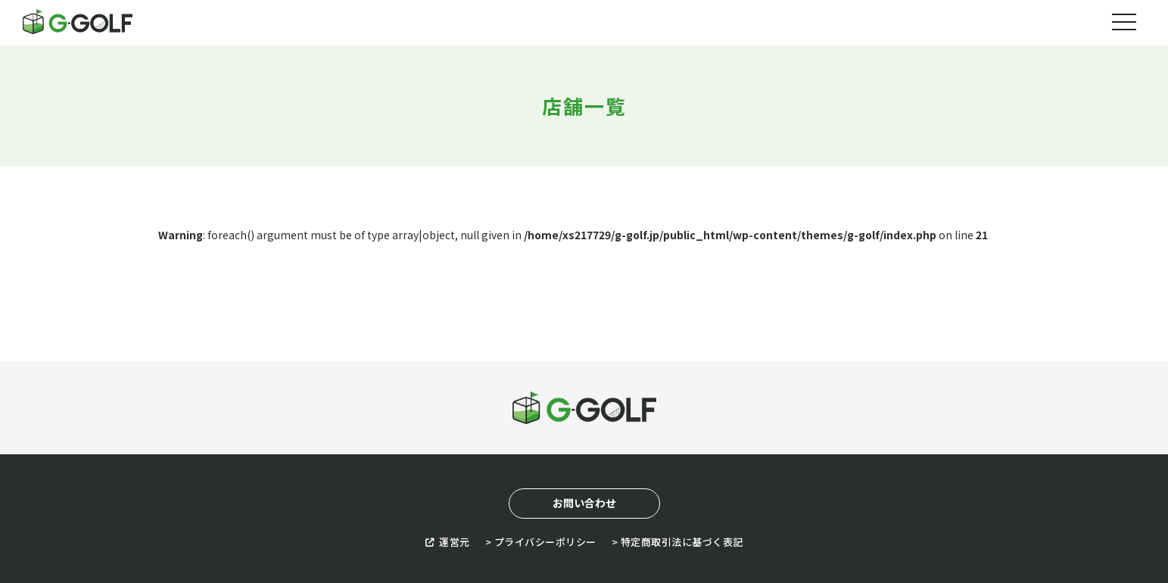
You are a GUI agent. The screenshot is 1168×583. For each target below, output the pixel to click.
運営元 (447, 542)
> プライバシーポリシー (540, 542)
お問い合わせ (584, 502)
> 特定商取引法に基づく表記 (677, 542)
